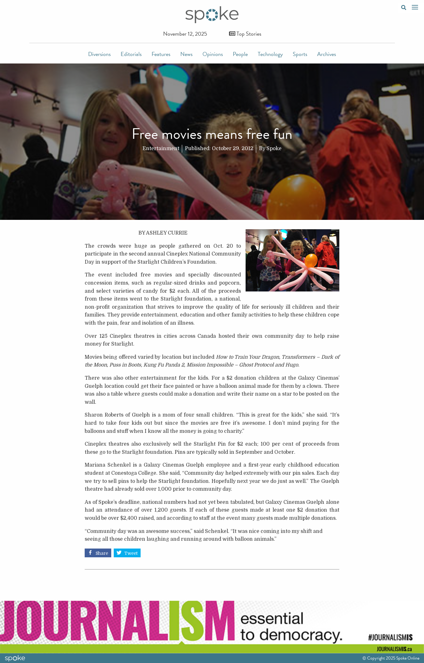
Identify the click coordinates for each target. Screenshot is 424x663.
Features (161, 54)
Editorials (131, 54)
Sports (300, 54)
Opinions (212, 54)
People (240, 54)
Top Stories (245, 33)
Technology (270, 54)
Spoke (274, 148)
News (186, 54)
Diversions (99, 54)
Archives (326, 54)
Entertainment (160, 148)
